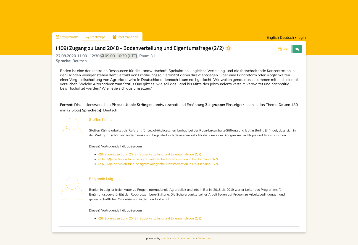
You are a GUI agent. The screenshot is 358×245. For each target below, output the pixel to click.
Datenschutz (204, 238)
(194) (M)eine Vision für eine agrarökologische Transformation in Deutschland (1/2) (158, 159)
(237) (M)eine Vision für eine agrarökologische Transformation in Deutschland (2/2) (158, 164)
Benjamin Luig (101, 178)
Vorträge (95, 37)
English (273, 37)
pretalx (165, 238)
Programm (67, 37)
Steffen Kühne (101, 119)
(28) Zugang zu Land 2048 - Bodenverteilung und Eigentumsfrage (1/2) (149, 154)
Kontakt (176, 238)
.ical (283, 49)
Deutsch (287, 37)
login (301, 37)
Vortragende (126, 37)
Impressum (189, 238)
